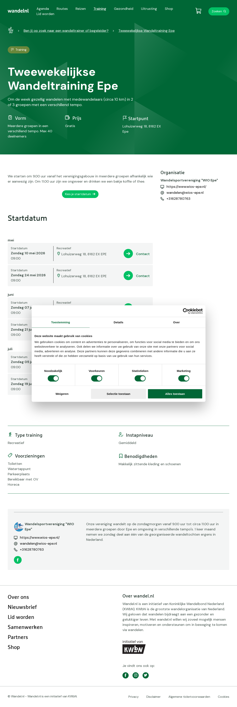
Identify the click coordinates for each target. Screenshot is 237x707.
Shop (14, 647)
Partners (18, 637)
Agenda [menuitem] (43, 8)
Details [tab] (118, 322)
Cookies (223, 697)
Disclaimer (153, 697)
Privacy (133, 697)
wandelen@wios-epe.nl (185, 192)
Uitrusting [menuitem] (149, 8)
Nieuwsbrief (22, 607)
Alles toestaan (175, 393)
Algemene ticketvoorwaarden (189, 697)
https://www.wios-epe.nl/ (186, 186)
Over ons (18, 597)
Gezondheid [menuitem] (123, 8)
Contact (143, 254)
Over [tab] (176, 322)
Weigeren (61, 393)
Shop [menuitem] (169, 8)
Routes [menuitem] (62, 8)
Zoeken (217, 11)
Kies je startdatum (78, 194)
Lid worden (21, 617)
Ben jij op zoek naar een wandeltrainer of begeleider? (66, 30)
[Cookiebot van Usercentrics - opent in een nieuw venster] (186, 311)
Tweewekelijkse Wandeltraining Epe (146, 30)
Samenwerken (25, 627)
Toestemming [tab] (60, 322)
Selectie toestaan (118, 393)
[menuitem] (18, 11)
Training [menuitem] (99, 8)
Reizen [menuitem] (81, 8)
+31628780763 (178, 198)
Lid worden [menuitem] (45, 14)
